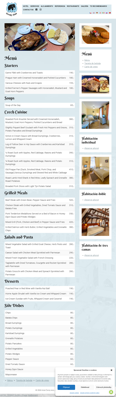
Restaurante (73, 6)
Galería (84, 6)
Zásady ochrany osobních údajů (89, 393)
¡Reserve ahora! (91, 148)
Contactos (28, 10)
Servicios (34, 6)
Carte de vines (42, 380)
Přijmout (66, 387)
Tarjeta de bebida (24, 380)
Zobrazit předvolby (103, 387)
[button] (111, 370)
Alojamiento (47, 6)
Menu (10, 380)
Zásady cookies (74, 393)
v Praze (23, 395)
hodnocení (33, 395)
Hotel (26, 6)
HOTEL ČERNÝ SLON (10, 395)
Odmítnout (85, 387)
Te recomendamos (98, 6)
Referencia (60, 6)
